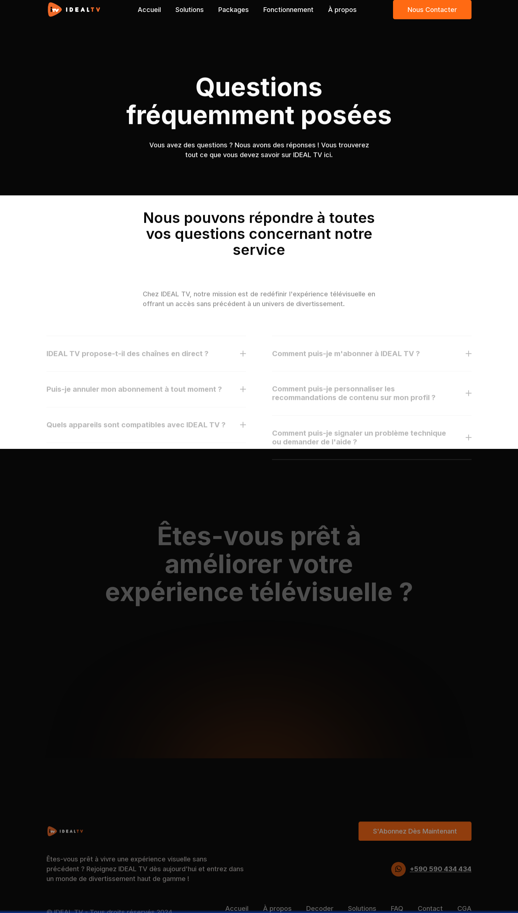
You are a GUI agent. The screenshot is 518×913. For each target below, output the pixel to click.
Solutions (189, 9)
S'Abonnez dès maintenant (415, 843)
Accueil (149, 9)
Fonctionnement (288, 9)
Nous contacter (432, 9)
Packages (233, 9)
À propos (342, 9)
